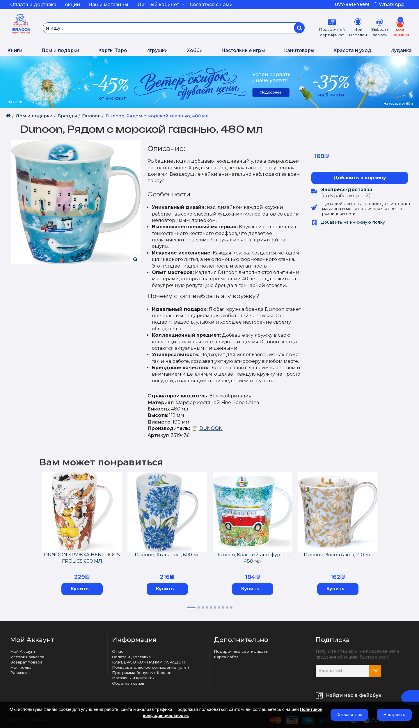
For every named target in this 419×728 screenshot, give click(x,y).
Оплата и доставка (33, 4)
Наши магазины (108, 4)
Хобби (195, 50)
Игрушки (157, 50)
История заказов (27, 657)
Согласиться (349, 714)
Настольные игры (243, 50)
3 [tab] (203, 607)
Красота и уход (352, 50)
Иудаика (401, 50)
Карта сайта (226, 657)
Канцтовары (299, 50)
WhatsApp (389, 4)
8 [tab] (223, 607)
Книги (14, 50)
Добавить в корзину (359, 177)
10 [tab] (231, 607)
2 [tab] (199, 607)
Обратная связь (128, 683)
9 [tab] (227, 607)
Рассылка (20, 672)
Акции (72, 4)
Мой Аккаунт (22, 651)
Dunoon (91, 116)
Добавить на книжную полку (348, 222)
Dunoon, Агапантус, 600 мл (167, 554)
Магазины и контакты (133, 677)
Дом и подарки (60, 50)
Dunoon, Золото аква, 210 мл (338, 554)
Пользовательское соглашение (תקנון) (150, 667)
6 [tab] (215, 607)
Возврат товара (26, 662)
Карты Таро (112, 50)
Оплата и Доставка (131, 657)
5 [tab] (211, 607)
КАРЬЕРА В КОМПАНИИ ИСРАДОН (148, 662)
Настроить (394, 714)
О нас (117, 651)
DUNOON (211, 428)
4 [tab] (207, 607)
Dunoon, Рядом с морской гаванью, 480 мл (157, 116)
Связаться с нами (211, 4)
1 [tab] (191, 607)
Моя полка (20, 667)
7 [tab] (219, 607)
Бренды (67, 116)
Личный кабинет (161, 4)
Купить (80, 588)
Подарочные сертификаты (241, 651)
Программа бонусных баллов (141, 672)
